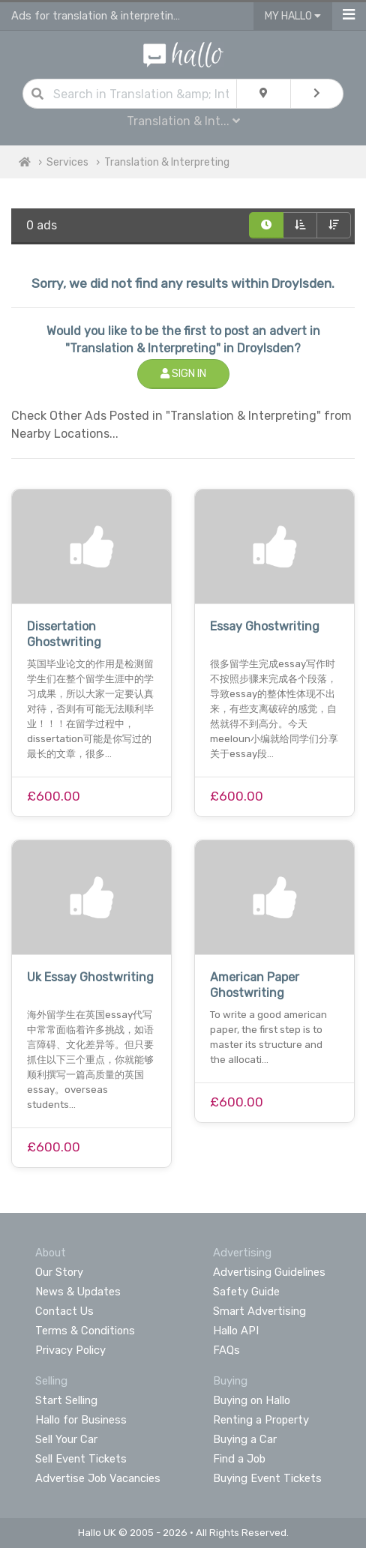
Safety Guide (246, 1291)
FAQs (226, 1350)
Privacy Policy (70, 1350)
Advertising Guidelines (269, 1272)
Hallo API (236, 1330)
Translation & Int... (183, 121)
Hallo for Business (81, 1420)
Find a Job (239, 1459)
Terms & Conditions (85, 1330)
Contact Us (64, 1311)
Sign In (183, 373)
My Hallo (293, 16)
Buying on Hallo (251, 1400)
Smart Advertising (259, 1311)
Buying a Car (245, 1439)
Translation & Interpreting (167, 162)
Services (67, 162)
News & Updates (78, 1291)
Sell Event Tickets (81, 1459)
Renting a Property (261, 1420)
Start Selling (66, 1400)
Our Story (59, 1272)
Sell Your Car (66, 1439)
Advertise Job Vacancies (97, 1478)
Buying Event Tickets (267, 1478)
